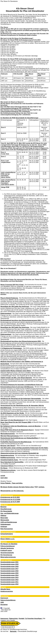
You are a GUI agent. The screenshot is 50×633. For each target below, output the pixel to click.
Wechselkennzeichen (8, 433)
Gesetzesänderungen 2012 (9, 579)
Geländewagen (6, 524)
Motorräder (4, 518)
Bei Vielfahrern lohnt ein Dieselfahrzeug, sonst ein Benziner (21, 426)
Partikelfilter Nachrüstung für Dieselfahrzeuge (16, 442)
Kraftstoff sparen (6, 550)
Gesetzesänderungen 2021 (9, 562)
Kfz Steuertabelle (6, 511)
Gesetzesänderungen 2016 (9, 571)
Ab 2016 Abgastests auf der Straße (12, 413)
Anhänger (4, 526)
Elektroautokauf (6, 313)
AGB (2, 602)
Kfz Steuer (4, 468)
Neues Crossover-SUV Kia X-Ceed (12, 284)
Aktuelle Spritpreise (7, 548)
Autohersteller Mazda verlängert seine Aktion (16, 370)
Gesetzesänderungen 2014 (9, 575)
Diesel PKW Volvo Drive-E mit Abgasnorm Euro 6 (17, 430)
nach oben (4, 478)
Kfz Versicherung (6, 555)
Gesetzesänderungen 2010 (9, 584)
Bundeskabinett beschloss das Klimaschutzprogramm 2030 (21, 320)
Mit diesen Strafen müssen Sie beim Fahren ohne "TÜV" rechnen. (23, 487)
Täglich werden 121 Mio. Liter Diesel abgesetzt (16, 377)
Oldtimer (3, 515)
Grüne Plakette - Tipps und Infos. (12, 483)
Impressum (4, 598)
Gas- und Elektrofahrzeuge (10, 513)
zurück (3, 475)
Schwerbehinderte (7, 534)
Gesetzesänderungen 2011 (9, 582)
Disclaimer (4, 604)
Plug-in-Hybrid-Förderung (9, 298)
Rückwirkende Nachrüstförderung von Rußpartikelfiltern (20, 438)
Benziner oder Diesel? (8, 445)
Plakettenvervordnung (8, 470)
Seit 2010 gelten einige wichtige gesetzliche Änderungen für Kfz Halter (24, 448)
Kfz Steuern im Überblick (9, 544)
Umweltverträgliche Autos (9, 460)
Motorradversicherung (8, 557)
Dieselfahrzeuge (6, 509)
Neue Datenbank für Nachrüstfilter (12, 462)
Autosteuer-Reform (7, 466)
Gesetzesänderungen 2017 (9, 568)
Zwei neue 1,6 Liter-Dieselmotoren (12, 420)
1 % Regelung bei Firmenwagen (11, 348)
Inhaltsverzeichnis (7, 591)
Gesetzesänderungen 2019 (9, 564)
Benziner (4, 507)
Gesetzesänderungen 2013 (9, 577)
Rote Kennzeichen (7, 529)
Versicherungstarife (7, 552)
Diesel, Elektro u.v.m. (8, 539)
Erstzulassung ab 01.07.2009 (10, 502)
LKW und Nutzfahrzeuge (9, 522)
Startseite (13, 631)
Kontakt (22, 618)
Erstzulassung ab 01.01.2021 (10, 497)
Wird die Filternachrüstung (10, 436)
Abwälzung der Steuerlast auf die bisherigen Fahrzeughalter (21, 398)
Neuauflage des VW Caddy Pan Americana (15, 306)
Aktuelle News (5, 589)
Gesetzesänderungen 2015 (9, 573)
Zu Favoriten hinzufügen (33, 618)
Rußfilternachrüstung (8, 457)
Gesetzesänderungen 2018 (9, 566)
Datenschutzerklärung (8, 600)
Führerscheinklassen (8, 546)
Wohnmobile (5, 520)
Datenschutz (13, 618)
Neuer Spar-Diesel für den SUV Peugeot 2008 (16, 422)
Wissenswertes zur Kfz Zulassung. (12, 490)
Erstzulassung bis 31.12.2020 (10, 499)
